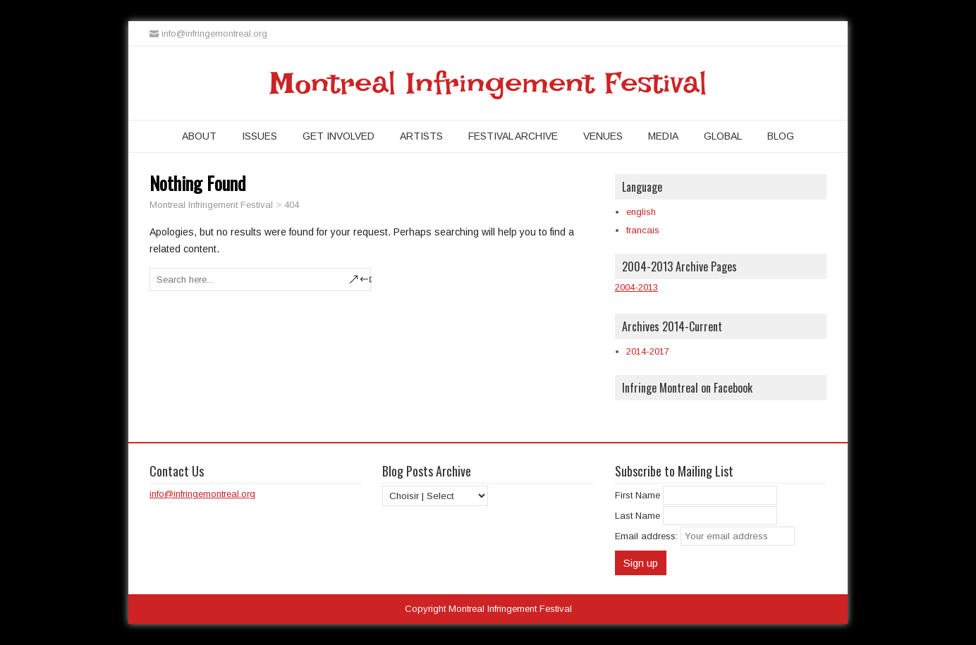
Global (723, 136)
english (641, 212)
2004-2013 (636, 287)
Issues (259, 136)
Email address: (648, 536)
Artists (421, 136)
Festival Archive (513, 136)
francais (642, 230)
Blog (780, 136)
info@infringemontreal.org (202, 494)
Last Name (637, 515)
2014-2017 (647, 351)
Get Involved (338, 136)
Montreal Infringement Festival (488, 83)
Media (663, 136)
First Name (637, 495)
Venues (603, 136)
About (199, 136)
